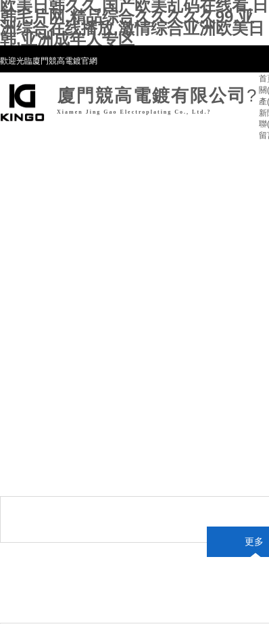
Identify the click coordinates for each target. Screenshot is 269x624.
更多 (254, 542)
